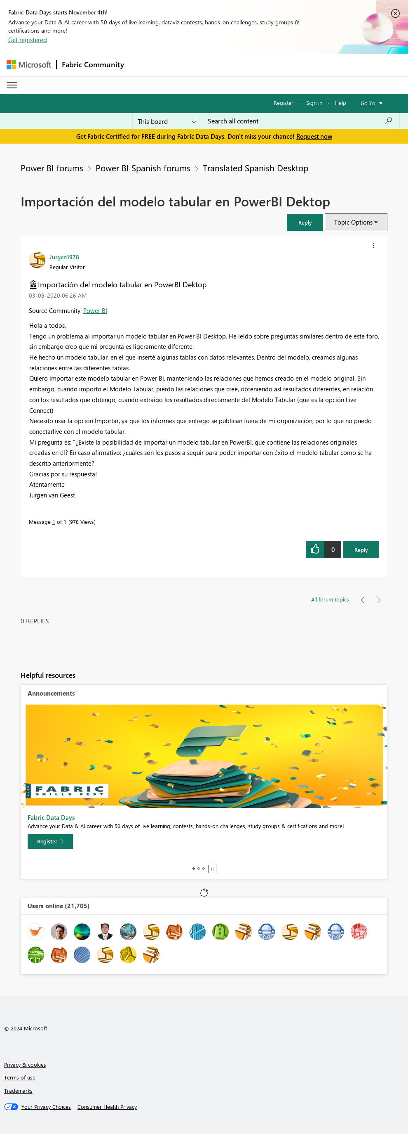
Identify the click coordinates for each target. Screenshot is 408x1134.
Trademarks (18, 1090)
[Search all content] (300, 121)
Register (283, 102)
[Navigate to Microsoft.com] (29, 64)
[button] (305, 222)
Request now (314, 136)
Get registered (27, 40)
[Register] (50, 841)
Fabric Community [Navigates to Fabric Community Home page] (93, 64)
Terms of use (19, 1077)
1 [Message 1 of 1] (53, 521)
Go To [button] (368, 103)
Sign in (314, 102)
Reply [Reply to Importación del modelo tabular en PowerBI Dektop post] (361, 549)
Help (340, 102)
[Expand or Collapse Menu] (12, 85)
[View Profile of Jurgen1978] (64, 257)
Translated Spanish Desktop (255, 167)
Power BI (95, 310)
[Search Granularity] (167, 121)
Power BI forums (52, 167)
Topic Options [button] (353, 222)
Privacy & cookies (25, 1064)
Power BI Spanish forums (143, 167)
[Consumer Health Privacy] (107, 1106)
